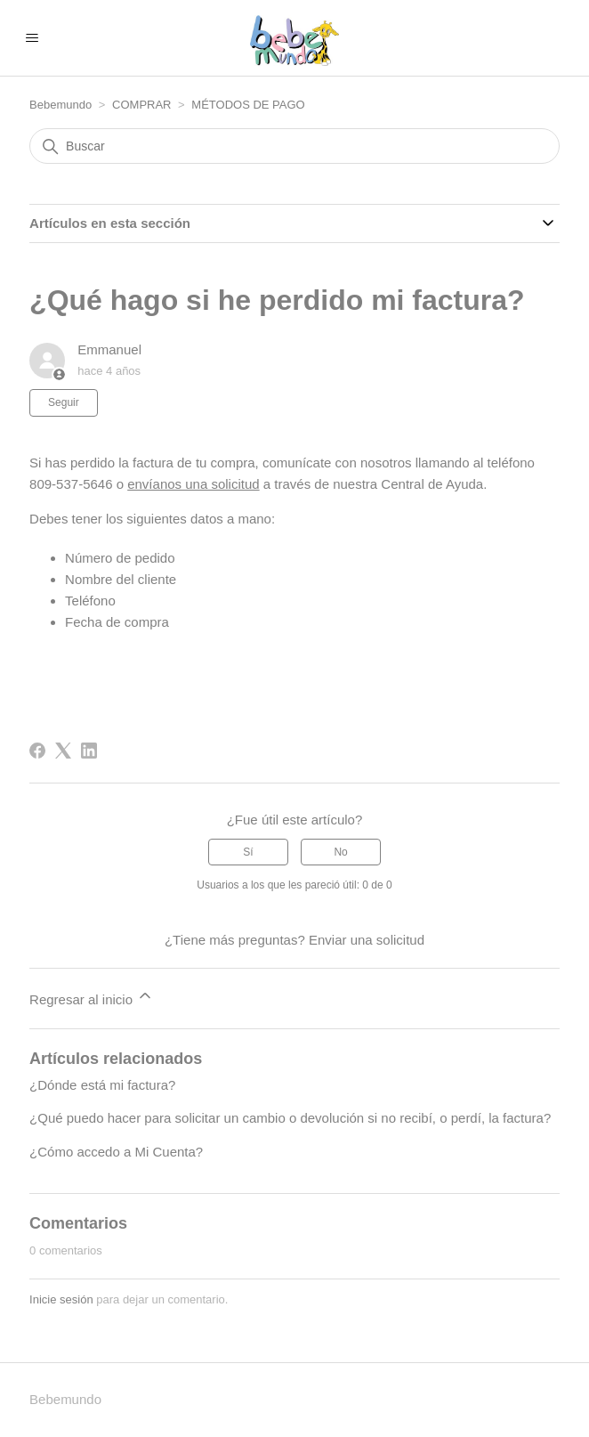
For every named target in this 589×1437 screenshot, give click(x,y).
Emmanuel (109, 349)
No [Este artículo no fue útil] (340, 852)
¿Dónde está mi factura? (102, 1084)
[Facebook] (37, 751)
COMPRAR (143, 104)
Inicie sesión (61, 1299)
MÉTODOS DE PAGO (247, 104)
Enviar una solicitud (366, 939)
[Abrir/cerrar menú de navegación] (31, 38)
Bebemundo (62, 104)
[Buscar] (294, 146)
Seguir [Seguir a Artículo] (63, 402)
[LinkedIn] (89, 751)
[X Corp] (63, 751)
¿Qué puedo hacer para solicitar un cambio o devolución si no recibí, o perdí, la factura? (290, 1117)
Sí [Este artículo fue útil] (248, 852)
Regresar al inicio (91, 996)
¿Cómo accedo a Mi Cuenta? (116, 1151)
